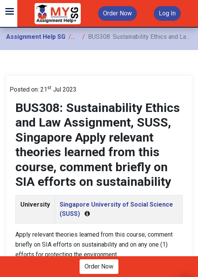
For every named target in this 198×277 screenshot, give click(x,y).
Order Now (117, 13)
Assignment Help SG (35, 36)
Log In (167, 13)
